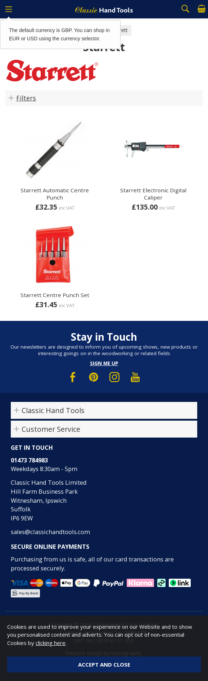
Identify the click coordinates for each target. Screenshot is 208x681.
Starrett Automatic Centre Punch (55, 194)
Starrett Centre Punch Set (55, 295)
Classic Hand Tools (53, 410)
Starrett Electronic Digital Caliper (153, 194)
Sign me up (104, 363)
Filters (26, 98)
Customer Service (51, 429)
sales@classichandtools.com (50, 532)
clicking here (50, 642)
